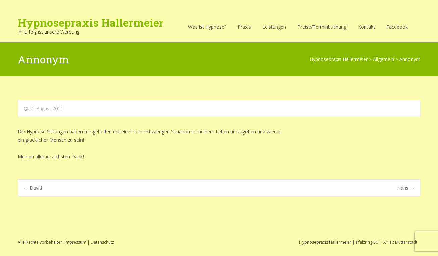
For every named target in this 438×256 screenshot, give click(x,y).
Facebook (397, 27)
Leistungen (274, 27)
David (32, 188)
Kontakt (366, 27)
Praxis (244, 27)
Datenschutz (102, 242)
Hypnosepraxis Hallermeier (325, 242)
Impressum (75, 242)
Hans (406, 188)
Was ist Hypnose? (207, 27)
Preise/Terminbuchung (321, 27)
